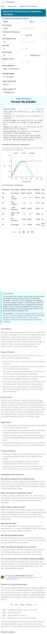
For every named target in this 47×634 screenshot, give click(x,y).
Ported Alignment (8, 65)
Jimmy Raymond (20, 575)
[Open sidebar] (3, 2)
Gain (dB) (5, 45)
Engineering (12, 6)
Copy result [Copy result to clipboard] (40, 109)
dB (26, 48)
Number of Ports (8, 59)
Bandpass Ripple (8, 73)
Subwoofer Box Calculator (28, 6)
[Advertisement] (23, 262)
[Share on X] (24, 232)
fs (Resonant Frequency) (11, 32)
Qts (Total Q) (6, 25)
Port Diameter (7, 52)
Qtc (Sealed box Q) (9, 38)
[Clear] (26, 22)
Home (3, 6)
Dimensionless (30, 28)
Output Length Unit (9, 89)
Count (27, 62)
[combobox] (36, 21)
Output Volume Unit (9, 81)
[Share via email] (32, 232)
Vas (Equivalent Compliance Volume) (15, 18)
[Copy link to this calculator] (28, 232)
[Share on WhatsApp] (19, 232)
